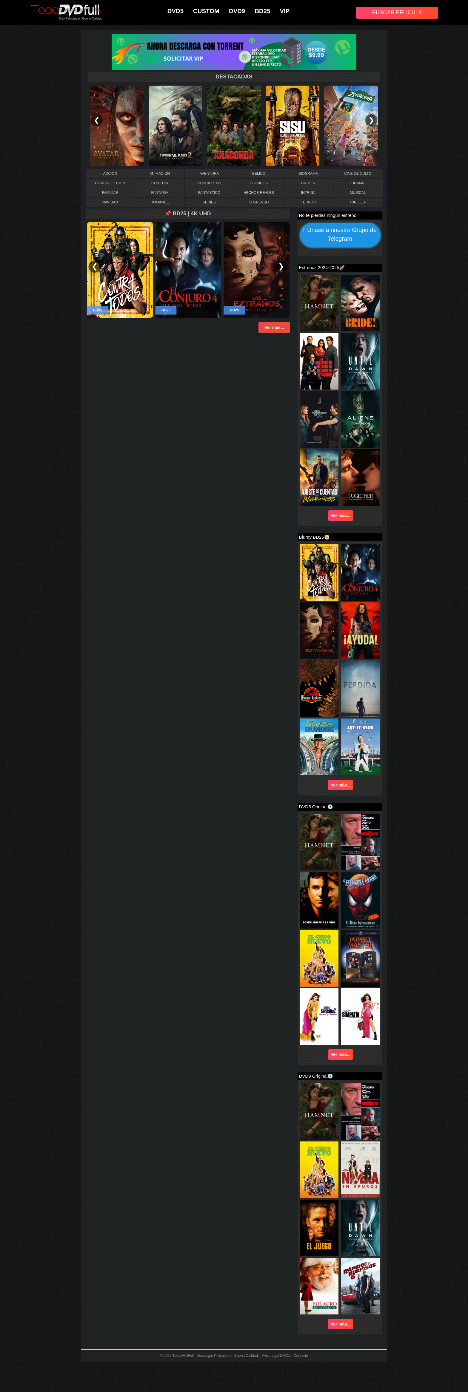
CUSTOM (206, 11)
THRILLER (358, 202)
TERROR (308, 202)
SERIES (209, 202)
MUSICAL (358, 193)
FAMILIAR (110, 193)
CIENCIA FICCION (110, 183)
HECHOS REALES (259, 193)
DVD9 (237, 11)
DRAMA (357, 183)
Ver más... (274, 327)
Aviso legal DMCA (276, 1356)
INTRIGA (308, 193)
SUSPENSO (259, 202)
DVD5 (175, 11)
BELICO (258, 174)
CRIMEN (308, 183)
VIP (285, 11)
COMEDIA (159, 183)
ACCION (110, 174)
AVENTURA (209, 174)
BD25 (262, 11)
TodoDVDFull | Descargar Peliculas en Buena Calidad (215, 1356)
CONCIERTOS (209, 183)
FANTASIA (159, 193)
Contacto (301, 1356)
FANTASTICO (209, 193)
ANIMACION (160, 174)
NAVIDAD (110, 202)
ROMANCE (159, 202)
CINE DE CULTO (358, 174)
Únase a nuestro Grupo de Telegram (340, 235)
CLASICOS (259, 183)
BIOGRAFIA (308, 174)
